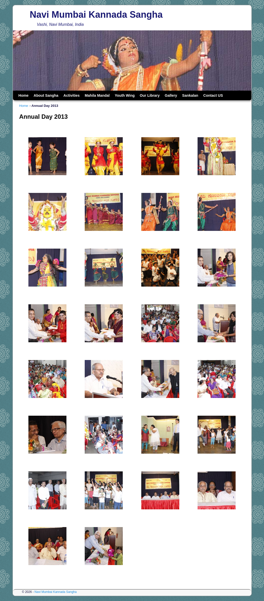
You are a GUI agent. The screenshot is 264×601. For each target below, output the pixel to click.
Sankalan (190, 95)
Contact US (213, 95)
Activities (71, 95)
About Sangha (45, 95)
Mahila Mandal (97, 95)
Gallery (171, 95)
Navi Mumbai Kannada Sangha (96, 14)
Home (24, 95)
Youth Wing (125, 95)
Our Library (150, 95)
